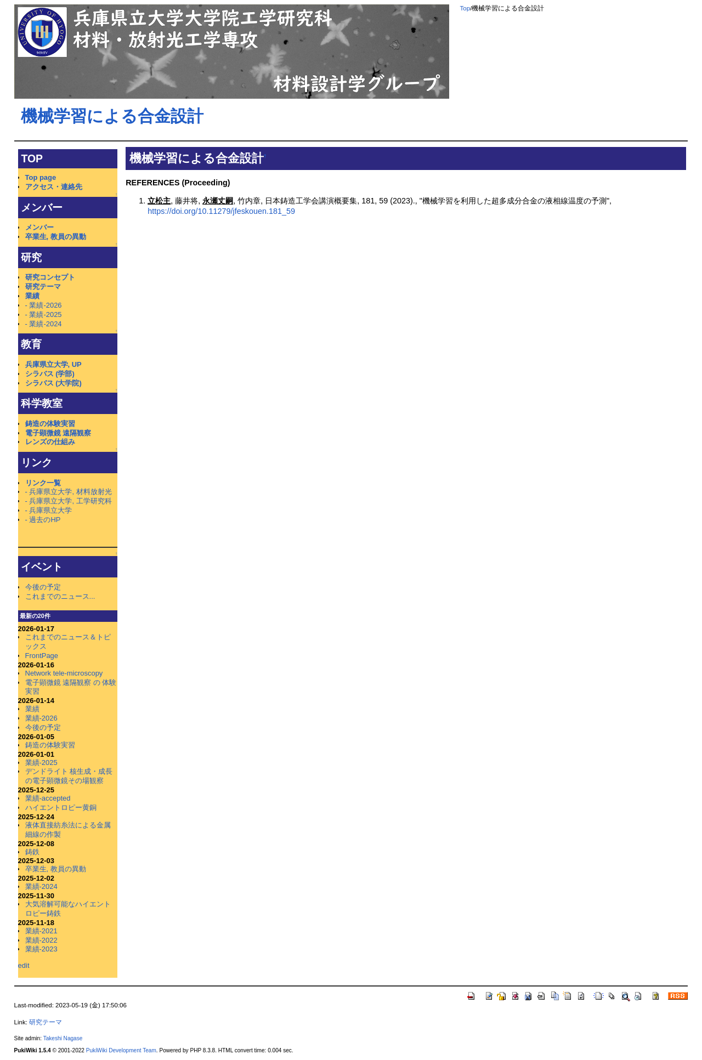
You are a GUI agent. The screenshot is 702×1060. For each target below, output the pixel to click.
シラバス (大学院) (53, 383)
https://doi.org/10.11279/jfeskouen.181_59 (221, 211)
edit (24, 965)
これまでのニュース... (60, 596)
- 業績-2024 (43, 324)
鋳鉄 (32, 852)
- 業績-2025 (43, 314)
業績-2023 (41, 949)
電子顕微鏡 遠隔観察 (58, 433)
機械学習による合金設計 (112, 116)
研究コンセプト (50, 277)
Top (465, 8)
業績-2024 (41, 886)
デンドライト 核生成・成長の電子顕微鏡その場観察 (69, 776)
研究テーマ (43, 286)
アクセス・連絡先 (53, 187)
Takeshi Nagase (63, 1038)
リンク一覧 (43, 483)
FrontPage (41, 655)
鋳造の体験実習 (50, 424)
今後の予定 (43, 587)
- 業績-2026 (43, 305)
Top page (40, 177)
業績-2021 (41, 931)
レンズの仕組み (50, 442)
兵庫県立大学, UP (53, 364)
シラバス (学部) (50, 374)
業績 (32, 296)
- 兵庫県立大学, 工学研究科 (68, 501)
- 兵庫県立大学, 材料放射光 (68, 492)
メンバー (39, 227)
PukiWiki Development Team (121, 1050)
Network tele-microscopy (64, 673)
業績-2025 (41, 762)
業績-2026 (41, 718)
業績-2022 (41, 940)
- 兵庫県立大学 (48, 510)
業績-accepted (48, 798)
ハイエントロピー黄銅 (61, 807)
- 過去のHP (43, 519)
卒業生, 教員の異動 (55, 237)
